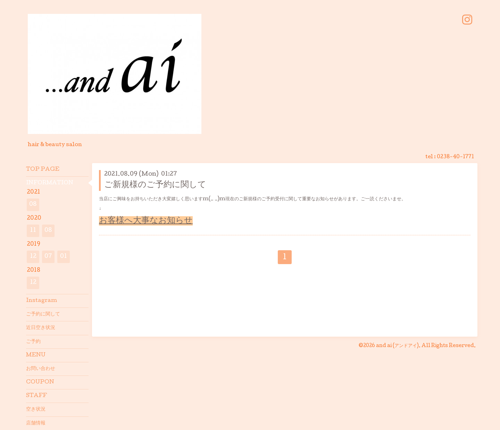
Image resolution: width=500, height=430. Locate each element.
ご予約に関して (43, 314)
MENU (35, 355)
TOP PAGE (42, 169)
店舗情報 (35, 423)
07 (48, 257)
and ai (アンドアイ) (397, 346)
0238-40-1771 (455, 157)
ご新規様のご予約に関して (155, 185)
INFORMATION (49, 183)
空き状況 (35, 409)
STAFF (36, 396)
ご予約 (33, 342)
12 (33, 257)
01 (63, 257)
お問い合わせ (40, 369)
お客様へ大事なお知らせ (146, 221)
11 (33, 231)
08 (33, 205)
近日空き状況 (40, 328)
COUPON (40, 382)
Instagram (41, 301)
